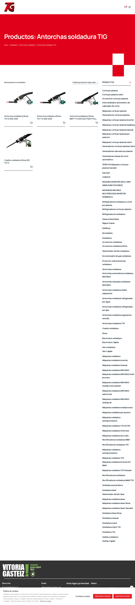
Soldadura (14, 45)
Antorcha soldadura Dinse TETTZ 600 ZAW (49, 117)
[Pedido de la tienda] (85, 82)
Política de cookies (45, 601)
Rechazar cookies (102, 596)
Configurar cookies (83, 596)
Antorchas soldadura (27, 45)
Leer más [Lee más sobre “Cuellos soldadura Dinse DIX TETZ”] (31, 167)
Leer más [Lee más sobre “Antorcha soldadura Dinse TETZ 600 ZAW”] (31, 122)
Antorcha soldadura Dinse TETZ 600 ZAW (16, 117)
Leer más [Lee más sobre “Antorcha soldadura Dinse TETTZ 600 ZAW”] (64, 122)
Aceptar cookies (123, 596)
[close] (131, 587)
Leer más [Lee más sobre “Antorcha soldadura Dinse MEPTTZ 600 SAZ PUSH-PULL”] (97, 122)
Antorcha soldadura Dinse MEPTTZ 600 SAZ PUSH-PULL (83, 117)
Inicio (6, 45)
